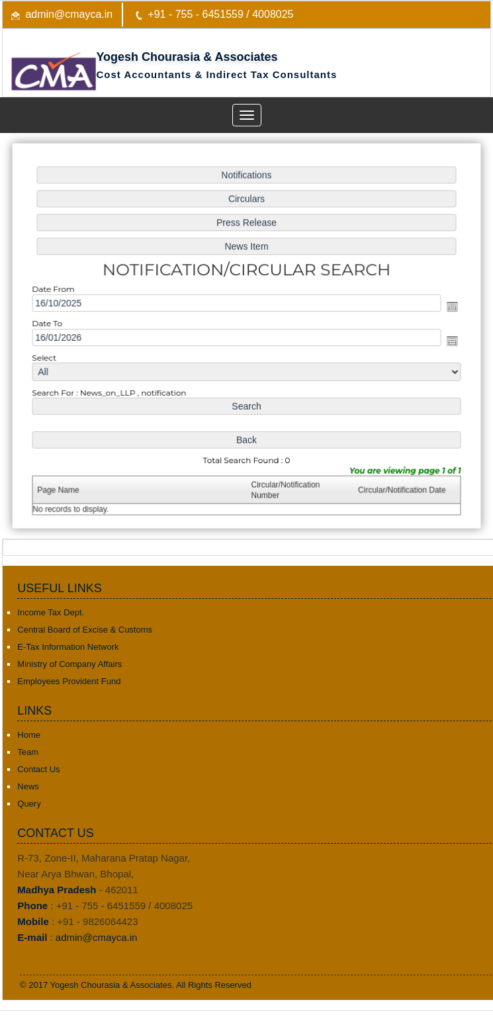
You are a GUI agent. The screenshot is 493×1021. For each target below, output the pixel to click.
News (28, 786)
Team (27, 752)
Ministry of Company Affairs (69, 664)
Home (28, 735)
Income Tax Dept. (50, 612)
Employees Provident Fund (68, 681)
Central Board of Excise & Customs (84, 630)
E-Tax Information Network (67, 647)
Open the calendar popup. (449, 307)
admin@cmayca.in (68, 14)
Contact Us (38, 769)
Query (28, 804)
